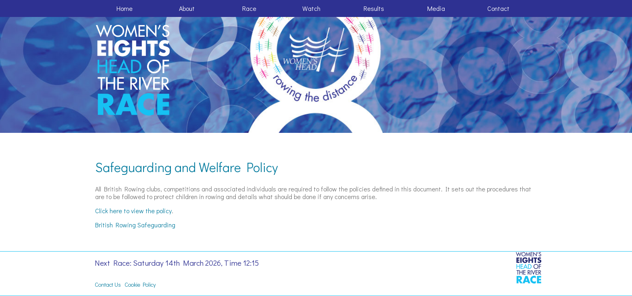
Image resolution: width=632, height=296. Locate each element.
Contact (498, 8)
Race (249, 8)
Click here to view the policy (133, 210)
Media (436, 8)
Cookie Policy (140, 284)
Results (374, 8)
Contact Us (108, 284)
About (187, 8)
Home (124, 8)
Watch (311, 8)
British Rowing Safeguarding (135, 224)
